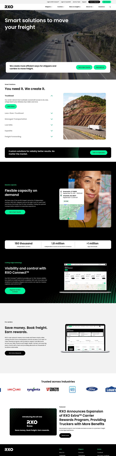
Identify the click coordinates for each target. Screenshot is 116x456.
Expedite (9, 132)
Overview (81, 454)
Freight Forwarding (14, 138)
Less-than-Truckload (15, 113)
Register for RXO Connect (15, 292)
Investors (102, 7)
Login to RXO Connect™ (53, 2)
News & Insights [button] (74, 7)
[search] (110, 7)
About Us (61, 454)
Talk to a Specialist (97, 154)
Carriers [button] (60, 7)
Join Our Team (76, 2)
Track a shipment (94, 2)
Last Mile (9, 126)
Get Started (106, 2)
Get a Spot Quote (79, 67)
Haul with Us (98, 67)
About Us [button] (89, 7)
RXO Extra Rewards (15, 355)
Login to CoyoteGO (66, 2)
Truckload (10, 96)
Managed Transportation (17, 119)
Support (84, 2)
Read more (66, 437)
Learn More (12, 107)
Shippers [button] (48, 7)
